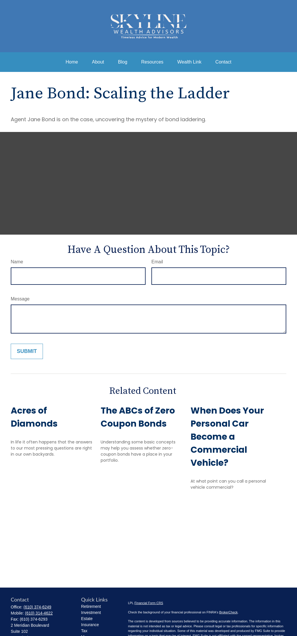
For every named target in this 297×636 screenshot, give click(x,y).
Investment (91, 612)
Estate (87, 618)
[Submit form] (27, 351)
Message (20, 298)
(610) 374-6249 (37, 607)
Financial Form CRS (148, 603)
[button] (72, 62)
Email (157, 261)
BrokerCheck (228, 612)
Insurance (90, 624)
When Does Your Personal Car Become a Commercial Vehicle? (227, 437)
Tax (84, 630)
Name (17, 261)
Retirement (91, 606)
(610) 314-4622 (39, 613)
